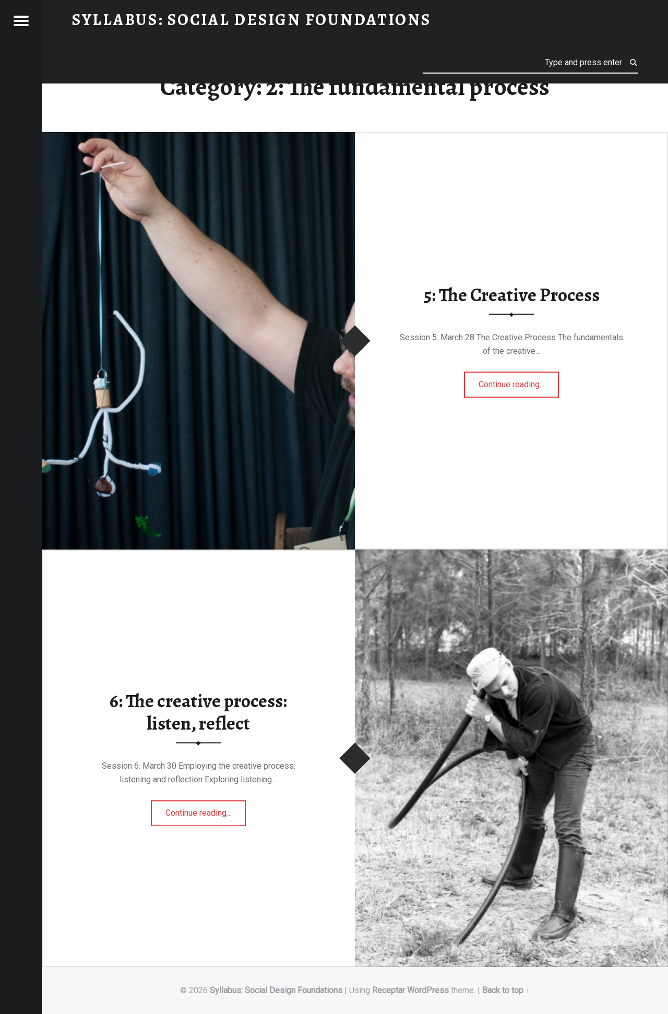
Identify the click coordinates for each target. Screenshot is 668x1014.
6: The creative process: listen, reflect (198, 712)
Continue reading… (519, 381)
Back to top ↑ (506, 990)
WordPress (428, 990)
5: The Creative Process (511, 294)
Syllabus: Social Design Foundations (276, 990)
